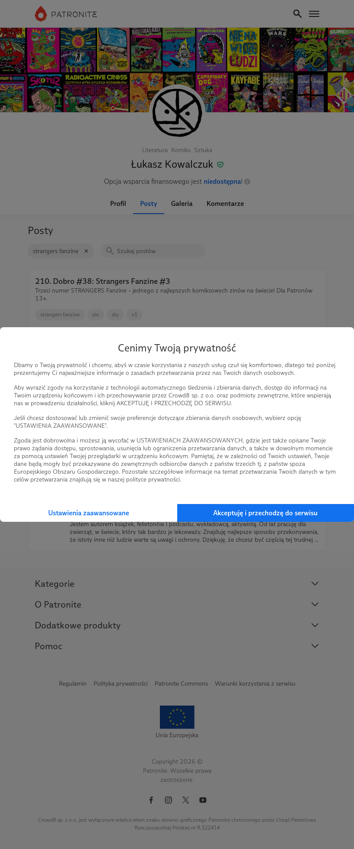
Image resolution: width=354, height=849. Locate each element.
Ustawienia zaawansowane (88, 512)
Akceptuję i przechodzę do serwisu (265, 512)
